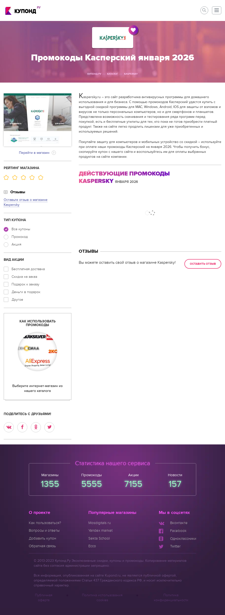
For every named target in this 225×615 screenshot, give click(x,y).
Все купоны (17, 229)
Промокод (16, 237)
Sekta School (99, 538)
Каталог (112, 73)
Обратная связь (42, 546)
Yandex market (100, 530)
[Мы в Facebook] (173, 530)
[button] (216, 10)
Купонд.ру (94, 73)
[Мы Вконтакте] (173, 523)
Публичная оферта (43, 597)
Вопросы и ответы (44, 530)
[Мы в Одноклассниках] (177, 538)
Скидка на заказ (20, 276)
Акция (12, 244)
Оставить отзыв (203, 264)
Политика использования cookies (102, 597)
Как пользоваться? (45, 523)
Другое (13, 299)
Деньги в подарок (22, 292)
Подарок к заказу (21, 284)
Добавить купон (42, 538)
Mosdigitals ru (99, 523)
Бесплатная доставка (24, 269)
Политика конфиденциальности (171, 597)
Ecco (92, 546)
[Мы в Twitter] (170, 546)
